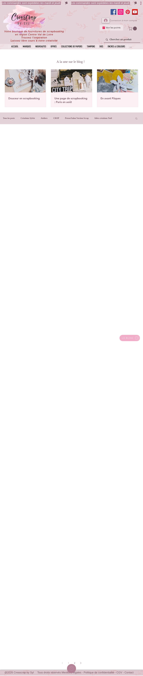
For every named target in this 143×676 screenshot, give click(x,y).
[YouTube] (135, 12)
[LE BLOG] (129, 338)
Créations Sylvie (28, 118)
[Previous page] (62, 663)
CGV (119, 672)
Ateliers (44, 118)
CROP (56, 118)
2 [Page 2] (74, 663)
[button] (133, 29)
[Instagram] (120, 12)
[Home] (71, 668)
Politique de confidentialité (99, 672)
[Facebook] (113, 12)
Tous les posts (9, 118)
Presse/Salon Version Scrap (77, 118)
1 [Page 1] (68, 663)
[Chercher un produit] (122, 39)
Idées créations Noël (103, 118)
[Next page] (80, 663)
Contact (129, 672)
